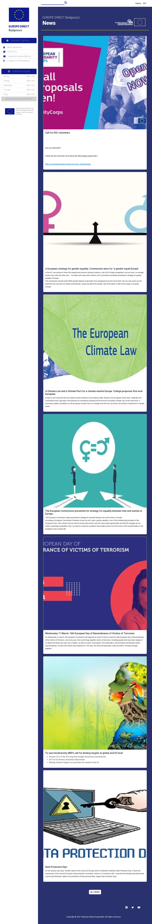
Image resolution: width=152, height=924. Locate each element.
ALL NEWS (95, 892)
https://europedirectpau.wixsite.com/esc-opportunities (68, 164)
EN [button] (144, 3)
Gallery (138, 3)
